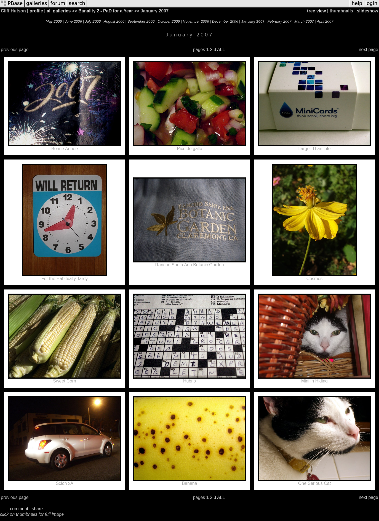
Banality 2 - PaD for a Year (105, 11)
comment (19, 508)
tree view (316, 11)
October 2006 (169, 21)
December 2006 (225, 21)
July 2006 (93, 21)
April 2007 (325, 21)
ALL (221, 49)
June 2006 (73, 21)
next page (368, 49)
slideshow (367, 11)
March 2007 (304, 21)
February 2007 (280, 21)
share (37, 508)
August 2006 (114, 21)
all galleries (59, 11)
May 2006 (54, 21)
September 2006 (141, 21)
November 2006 (196, 21)
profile (36, 11)
